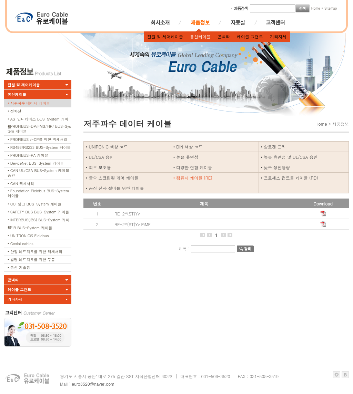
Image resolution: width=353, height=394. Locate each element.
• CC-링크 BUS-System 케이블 (34, 203)
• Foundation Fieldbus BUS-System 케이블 (38, 193)
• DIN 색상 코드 (188, 147)
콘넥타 (224, 36)
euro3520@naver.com (93, 384)
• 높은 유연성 (186, 157)
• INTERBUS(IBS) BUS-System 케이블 (39, 220)
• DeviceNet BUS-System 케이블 (36, 163)
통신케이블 (200, 36)
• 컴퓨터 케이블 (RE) (192, 178)
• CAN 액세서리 (21, 183)
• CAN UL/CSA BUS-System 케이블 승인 (38, 173)
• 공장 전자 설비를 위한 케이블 (115, 188)
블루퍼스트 (345, 374)
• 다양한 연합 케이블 (192, 167)
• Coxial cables (20, 243)
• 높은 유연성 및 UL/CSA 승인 (289, 157)
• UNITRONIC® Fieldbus (28, 235)
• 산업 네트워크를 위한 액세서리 (35, 251)
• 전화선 (14, 111)
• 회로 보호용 (98, 167)
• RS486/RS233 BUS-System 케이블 (39, 147)
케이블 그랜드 (250, 36)
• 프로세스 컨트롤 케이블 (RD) (289, 178)
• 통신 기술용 (19, 267)
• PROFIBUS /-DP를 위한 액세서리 (37, 139)
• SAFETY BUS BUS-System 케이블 (38, 211)
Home (321, 124)
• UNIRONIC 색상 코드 (107, 147)
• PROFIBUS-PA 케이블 (28, 155)
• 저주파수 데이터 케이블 (29, 103)
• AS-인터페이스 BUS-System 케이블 (38, 119)
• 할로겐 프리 (273, 147)
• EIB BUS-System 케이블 (30, 227)
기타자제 (278, 36)
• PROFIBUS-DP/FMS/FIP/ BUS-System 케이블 (39, 129)
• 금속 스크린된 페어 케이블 (112, 178)
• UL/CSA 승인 (100, 157)
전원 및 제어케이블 (165, 36)
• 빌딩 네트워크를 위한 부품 (31, 259)
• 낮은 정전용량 (275, 167)
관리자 (336, 374)
